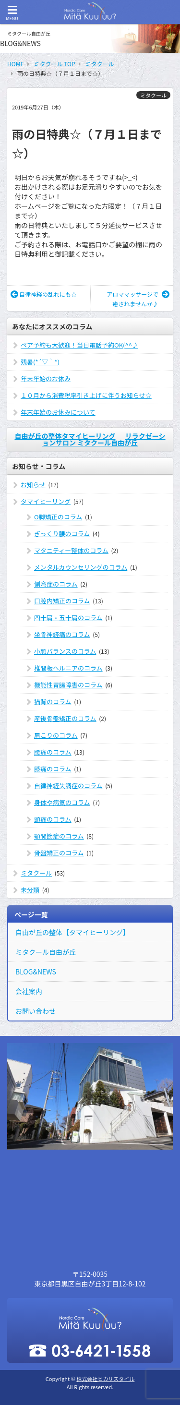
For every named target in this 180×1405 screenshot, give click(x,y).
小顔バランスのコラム (65, 651)
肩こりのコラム (56, 735)
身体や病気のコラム (62, 802)
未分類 (30, 889)
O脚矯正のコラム (58, 516)
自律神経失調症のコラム (68, 785)
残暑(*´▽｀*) (40, 361)
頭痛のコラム (53, 819)
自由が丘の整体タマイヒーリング (64, 436)
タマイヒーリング (46, 501)
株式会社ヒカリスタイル (105, 1378)
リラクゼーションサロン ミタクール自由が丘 (104, 439)
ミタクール (153, 95)
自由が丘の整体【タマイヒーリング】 (72, 932)
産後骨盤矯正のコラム (65, 718)
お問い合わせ (35, 1011)
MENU (12, 13)
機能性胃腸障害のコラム (68, 684)
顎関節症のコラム (59, 836)
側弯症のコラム (56, 583)
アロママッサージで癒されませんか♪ (138, 299)
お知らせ (33, 484)
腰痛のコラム (53, 752)
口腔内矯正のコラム (62, 600)
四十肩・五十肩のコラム (68, 617)
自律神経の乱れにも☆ (44, 294)
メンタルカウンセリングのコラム (80, 567)
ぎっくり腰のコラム (62, 533)
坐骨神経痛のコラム (62, 634)
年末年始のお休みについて (58, 412)
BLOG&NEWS (35, 971)
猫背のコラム (53, 701)
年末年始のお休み (46, 378)
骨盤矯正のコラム (59, 852)
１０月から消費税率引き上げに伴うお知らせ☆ (86, 395)
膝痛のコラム (53, 768)
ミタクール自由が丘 (45, 952)
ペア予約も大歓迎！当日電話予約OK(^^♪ (79, 344)
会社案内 (28, 991)
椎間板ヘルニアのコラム (68, 667)
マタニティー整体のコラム (71, 550)
